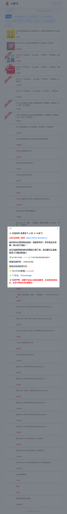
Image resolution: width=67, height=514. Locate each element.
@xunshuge (26, 275)
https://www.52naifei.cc (36, 238)
